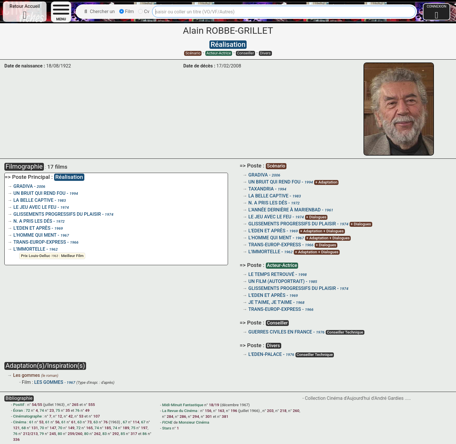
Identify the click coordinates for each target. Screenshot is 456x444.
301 (208, 416)
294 (196, 416)
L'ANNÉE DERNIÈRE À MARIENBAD (284, 210)
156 (208, 411)
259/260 (75, 433)
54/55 (37, 404)
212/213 (30, 433)
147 (53, 428)
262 (97, 433)
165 (89, 428)
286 (182, 416)
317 (134, 433)
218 (283, 411)
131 (34, 428)
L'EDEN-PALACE (265, 354)
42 (70, 416)
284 (170, 416)
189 (126, 428)
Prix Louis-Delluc (35, 256)
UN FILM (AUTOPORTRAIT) (276, 281)
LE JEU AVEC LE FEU (34, 207)
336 (16, 439)
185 (107, 428)
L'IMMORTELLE (29, 249)
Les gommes (27, 375)
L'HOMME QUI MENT (34, 235)
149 (71, 428)
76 (105, 422)
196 (234, 411)
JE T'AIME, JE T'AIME (270, 302)
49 (87, 410)
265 (75, 404)
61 (73, 422)
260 (296, 411)
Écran (18, 410)
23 (51, 410)
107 (96, 416)
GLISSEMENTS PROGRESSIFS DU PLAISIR (57, 214)
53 (81, 416)
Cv (143, 11)
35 (67, 410)
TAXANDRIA (261, 189)
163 (221, 411)
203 (270, 411)
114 (136, 422)
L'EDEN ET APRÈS (31, 228)
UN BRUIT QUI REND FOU (39, 193)
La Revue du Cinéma (179, 411)
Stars (166, 428)
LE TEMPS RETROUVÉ (271, 274)
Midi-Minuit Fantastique (182, 405)
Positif (18, 404)
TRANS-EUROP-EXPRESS (39, 242)
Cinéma (19, 422)
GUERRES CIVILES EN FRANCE (280, 332)
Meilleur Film (72, 256)
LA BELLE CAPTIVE (33, 200)
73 (89, 422)
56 (57, 422)
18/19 (214, 405)
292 (115, 433)
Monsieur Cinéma (194, 422)
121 (16, 428)
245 (52, 433)
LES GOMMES (48, 382)
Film (126, 11)
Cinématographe (27, 416)
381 (225, 416)
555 (91, 404)
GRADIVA (23, 186)
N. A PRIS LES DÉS (32, 221)
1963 (54, 256)
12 (60, 416)
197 (144, 428)
